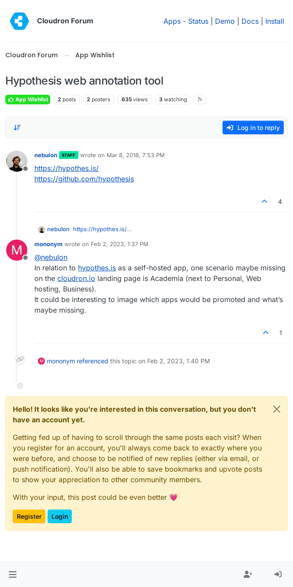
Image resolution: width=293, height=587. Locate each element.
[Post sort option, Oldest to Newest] (17, 127)
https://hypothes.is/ (66, 168)
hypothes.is (97, 267)
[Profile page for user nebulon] (16, 161)
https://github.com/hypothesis (84, 178)
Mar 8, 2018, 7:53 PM (136, 155)
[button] (13, 574)
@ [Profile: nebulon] (50, 257)
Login (60, 516)
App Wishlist (27, 99)
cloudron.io (76, 278)
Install (274, 21)
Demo (225, 21)
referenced (92, 361)
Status (198, 21)
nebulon (45, 155)
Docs (250, 21)
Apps (172, 21)
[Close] (276, 409)
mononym (48, 243)
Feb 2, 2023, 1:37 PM (119, 243)
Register (29, 516)
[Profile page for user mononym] (16, 250)
